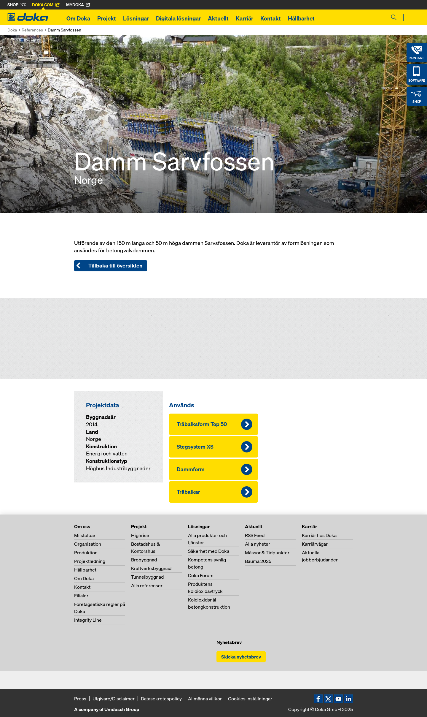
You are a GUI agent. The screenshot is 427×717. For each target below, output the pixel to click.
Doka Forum (201, 575)
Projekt (106, 18)
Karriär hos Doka (319, 535)
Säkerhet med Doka (208, 551)
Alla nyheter (257, 544)
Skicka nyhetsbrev (241, 656)
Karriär (244, 18)
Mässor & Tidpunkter (267, 552)
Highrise (140, 535)
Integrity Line (88, 620)
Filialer (81, 595)
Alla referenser (146, 585)
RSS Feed (255, 535)
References (32, 30)
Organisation (87, 544)
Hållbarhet (301, 18)
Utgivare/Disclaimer (114, 698)
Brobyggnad (144, 559)
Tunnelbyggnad (147, 577)
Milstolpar (84, 535)
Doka (12, 30)
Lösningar (136, 18)
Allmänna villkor (205, 698)
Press (80, 698)
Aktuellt (218, 18)
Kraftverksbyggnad (151, 568)
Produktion (86, 552)
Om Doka (78, 18)
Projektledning (89, 561)
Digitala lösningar (178, 18)
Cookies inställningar (250, 698)
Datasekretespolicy (161, 698)
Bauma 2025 (258, 561)
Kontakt (270, 18)
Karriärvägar (315, 544)
